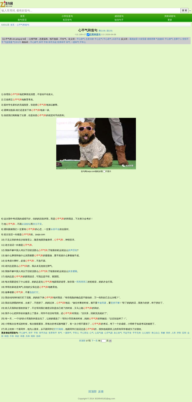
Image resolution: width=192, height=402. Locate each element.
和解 (163, 333)
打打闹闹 (58, 329)
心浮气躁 (108, 333)
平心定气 (98, 39)
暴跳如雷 (133, 39)
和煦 (6, 336)
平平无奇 (137, 333)
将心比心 (156, 333)
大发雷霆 (142, 39)
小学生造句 (67, 16)
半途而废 (101, 303)
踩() (109, 30)
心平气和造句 (23, 25)
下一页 (94, 340)
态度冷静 (90, 39)
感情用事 (151, 39)
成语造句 (119, 16)
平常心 (83, 42)
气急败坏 (160, 39)
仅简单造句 (95, 34)
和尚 (168, 333)
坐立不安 (37, 224)
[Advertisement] (96, 68)
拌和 (179, 333)
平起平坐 (127, 333)
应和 (184, 333)
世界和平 (61, 42)
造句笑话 (22, 20)
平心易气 (107, 39)
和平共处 (52, 42)
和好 (17, 336)
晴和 (33, 336)
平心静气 (81, 39)
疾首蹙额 (72, 271)
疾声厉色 (72, 250)
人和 (173, 333)
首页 (22, 16)
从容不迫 (116, 39)
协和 (38, 336)
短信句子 (119, 20)
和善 (22, 336)
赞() (102, 30)
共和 (28, 336)
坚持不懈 (115, 303)
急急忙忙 (34, 292)
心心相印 (146, 333)
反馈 (101, 391)
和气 (68, 42)
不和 (12, 336)
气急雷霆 (8, 42)
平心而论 (84, 333)
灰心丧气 (118, 333)
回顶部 (82, 340)
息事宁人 (178, 39)
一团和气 (75, 42)
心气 (92, 333)
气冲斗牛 (17, 42)
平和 (46, 42)
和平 (41, 42)
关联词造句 (169, 16)
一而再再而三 (81, 281)
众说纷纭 (26, 224)
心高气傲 (99, 333)
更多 (170, 20)
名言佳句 (67, 20)
